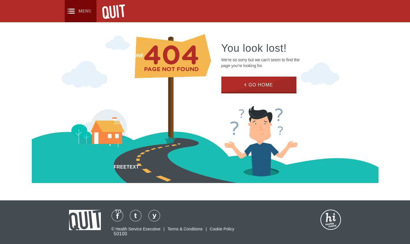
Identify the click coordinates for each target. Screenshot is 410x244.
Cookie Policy (222, 229)
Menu (85, 11)
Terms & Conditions (185, 229)
